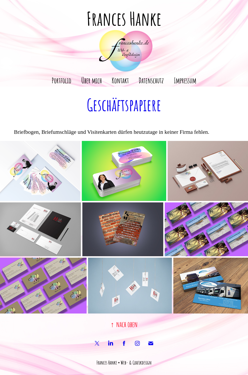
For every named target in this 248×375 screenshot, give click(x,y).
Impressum (185, 80)
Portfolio (61, 80)
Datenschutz (151, 80)
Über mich (91, 80)
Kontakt (120, 80)
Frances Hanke (124, 17)
